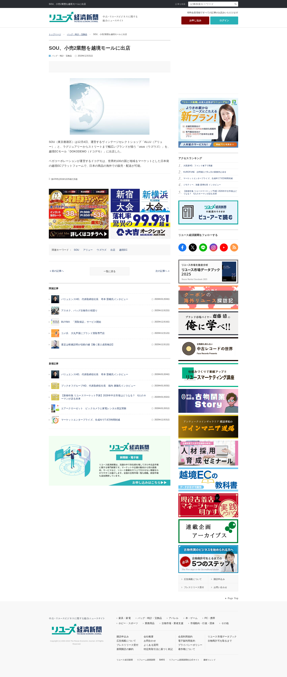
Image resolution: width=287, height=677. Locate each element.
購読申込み (123, 636)
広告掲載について (126, 640)
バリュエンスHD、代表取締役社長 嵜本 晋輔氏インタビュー (94, 299)
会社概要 (148, 636)
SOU (76, 249)
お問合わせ (150, 640)
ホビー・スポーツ (128, 623)
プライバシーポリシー (190, 645)
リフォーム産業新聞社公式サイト (184, 660)
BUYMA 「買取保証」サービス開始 (81, 321)
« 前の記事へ (57, 271)
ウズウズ (101, 249)
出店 (112, 249)
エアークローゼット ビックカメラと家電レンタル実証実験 (94, 408)
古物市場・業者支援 (172, 623)
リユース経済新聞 (125, 660)
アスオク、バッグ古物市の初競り (79, 310)
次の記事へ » (162, 271)
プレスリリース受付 (127, 645)
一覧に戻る (110, 271)
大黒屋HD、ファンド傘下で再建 (197, 166)
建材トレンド (209, 660)
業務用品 (150, 623)
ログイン (224, 20)
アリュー (88, 249)
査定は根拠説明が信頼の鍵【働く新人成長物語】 (87, 344)
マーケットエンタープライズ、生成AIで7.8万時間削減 (90, 419)
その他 (225, 623)
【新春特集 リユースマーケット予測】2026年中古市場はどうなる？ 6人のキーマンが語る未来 (210, 192)
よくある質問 (151, 645)
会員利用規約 (185, 636)
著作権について (186, 649)
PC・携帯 (209, 618)
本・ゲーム (192, 618)
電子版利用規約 (186, 640)
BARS (162, 660)
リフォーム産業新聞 (146, 660)
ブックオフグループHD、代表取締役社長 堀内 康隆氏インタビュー (98, 385)
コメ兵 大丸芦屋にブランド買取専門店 (83, 333)
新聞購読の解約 (125, 649)
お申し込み (195, 20)
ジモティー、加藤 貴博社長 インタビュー (202, 185)
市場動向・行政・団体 (202, 623)
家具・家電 (125, 618)
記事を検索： (181, 4)
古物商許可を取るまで (220, 640)
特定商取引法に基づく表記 (158, 649)
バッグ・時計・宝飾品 (77, 34)
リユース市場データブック (222, 636)
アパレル (174, 618)
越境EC (123, 249)
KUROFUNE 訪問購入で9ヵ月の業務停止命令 (204, 172)
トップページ (55, 34)
